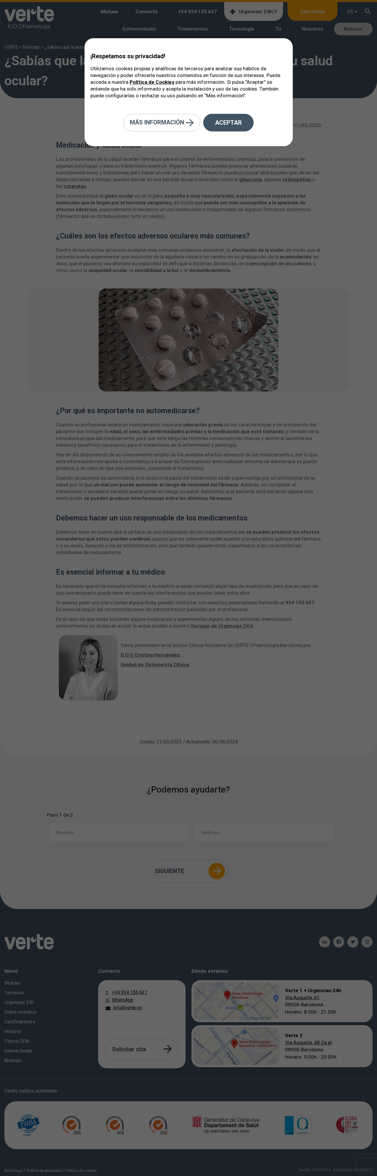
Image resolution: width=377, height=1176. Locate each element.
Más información (162, 123)
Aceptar (228, 122)
